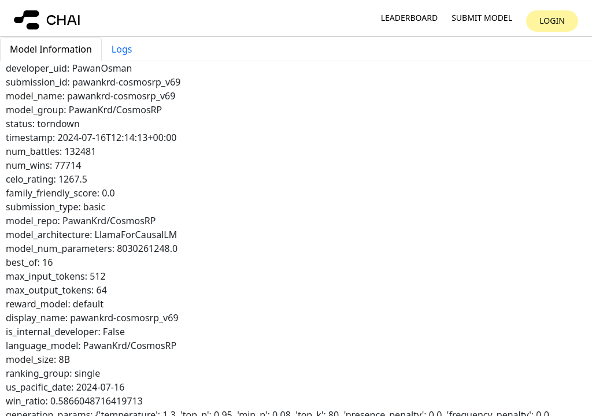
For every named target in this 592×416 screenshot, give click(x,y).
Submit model (482, 18)
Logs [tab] (122, 49)
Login (552, 20)
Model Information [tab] (51, 49)
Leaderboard (409, 18)
